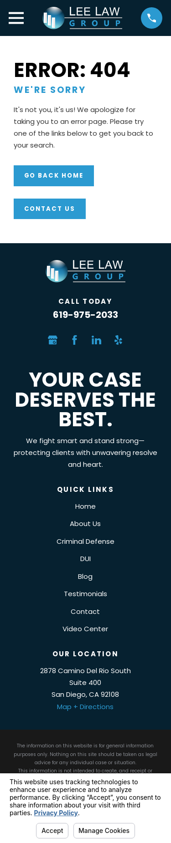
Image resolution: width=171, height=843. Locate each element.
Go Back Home (54, 175)
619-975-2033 (85, 314)
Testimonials (85, 593)
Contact (85, 611)
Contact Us (50, 208)
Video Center (85, 629)
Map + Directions (85, 706)
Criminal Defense (85, 541)
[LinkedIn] (96, 340)
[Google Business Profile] (52, 340)
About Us (85, 523)
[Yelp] (118, 340)
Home (85, 506)
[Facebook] (74, 340)
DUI (85, 558)
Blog (85, 576)
